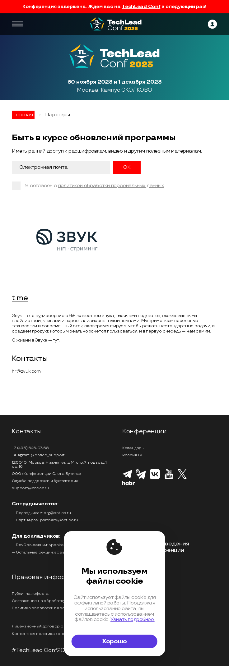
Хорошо (114, 641)
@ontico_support (48, 455)
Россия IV (132, 455)
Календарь (133, 448)
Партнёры (57, 115)
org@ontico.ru (57, 513)
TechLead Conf (141, 7)
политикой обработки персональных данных (111, 186)
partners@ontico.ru (59, 520)
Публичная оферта (30, 594)
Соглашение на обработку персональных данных (61, 601)
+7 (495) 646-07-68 (30, 448)
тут (56, 340)
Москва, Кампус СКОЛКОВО (114, 90)
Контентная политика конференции (47, 634)
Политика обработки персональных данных (55, 608)
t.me (20, 298)
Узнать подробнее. (132, 619)
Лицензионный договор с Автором (47, 626)
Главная (23, 115)
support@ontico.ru (30, 488)
